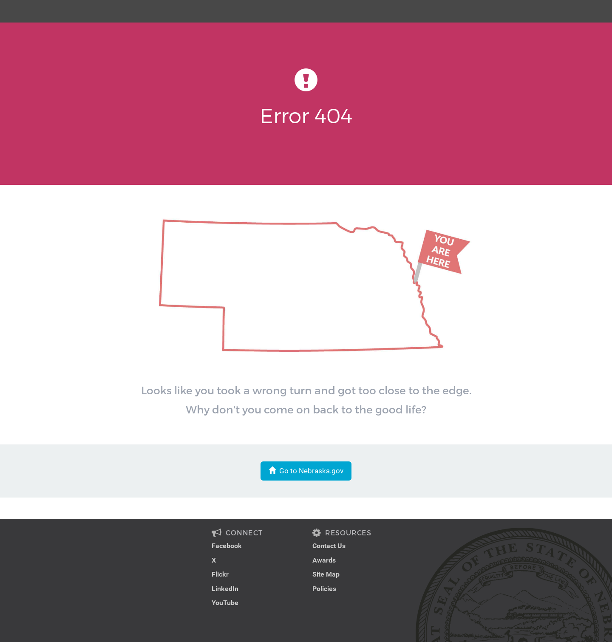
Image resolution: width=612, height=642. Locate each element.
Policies (324, 589)
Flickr (220, 574)
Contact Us (329, 546)
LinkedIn (225, 589)
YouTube (225, 603)
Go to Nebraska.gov (306, 471)
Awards (324, 560)
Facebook (227, 546)
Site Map (326, 574)
